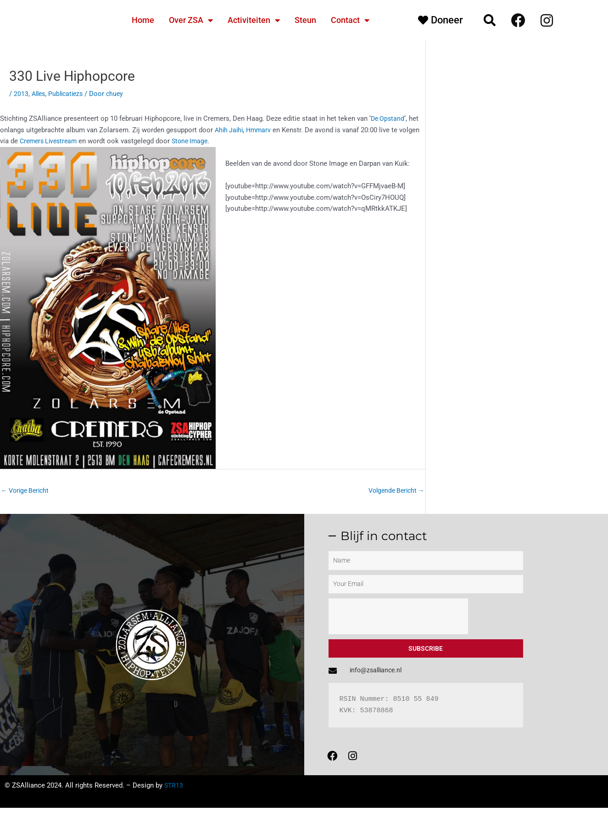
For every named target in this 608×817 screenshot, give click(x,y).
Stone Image (196, 141)
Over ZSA (191, 20)
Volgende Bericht (393, 491)
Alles (39, 94)
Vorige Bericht (27, 491)
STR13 (174, 794)
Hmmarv (261, 130)
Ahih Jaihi (230, 130)
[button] (490, 20)
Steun (305, 20)
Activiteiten (254, 20)
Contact (350, 20)
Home (143, 20)
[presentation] (398, 618)
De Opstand (388, 118)
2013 (21, 94)
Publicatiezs (69, 94)
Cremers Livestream (51, 141)
